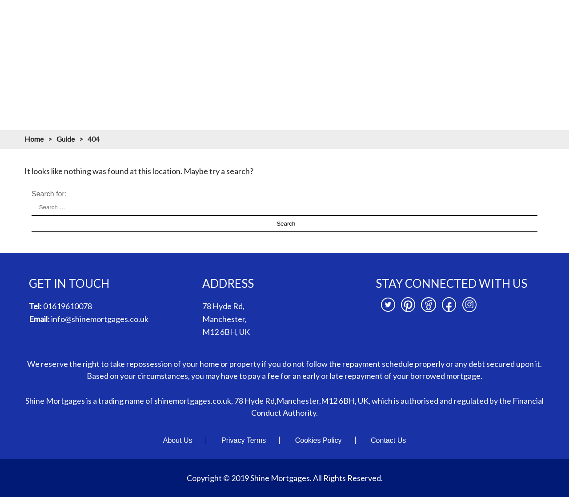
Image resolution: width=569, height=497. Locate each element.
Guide (65, 139)
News (495, 61)
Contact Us (388, 440)
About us (186, 61)
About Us (177, 440)
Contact (533, 61)
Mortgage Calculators (303, 61)
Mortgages (234, 61)
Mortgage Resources (387, 61)
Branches (453, 61)
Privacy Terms (243, 440)
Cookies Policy (318, 440)
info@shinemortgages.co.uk (99, 319)
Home (144, 61)
